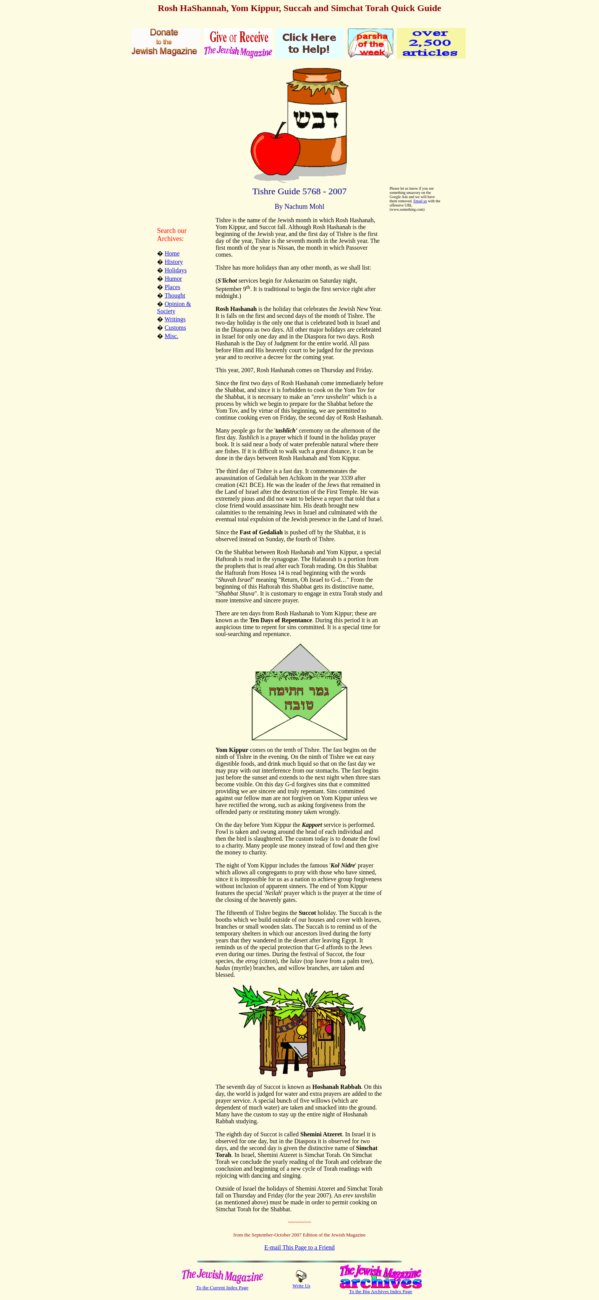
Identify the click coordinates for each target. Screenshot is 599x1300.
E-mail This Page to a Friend (299, 1247)
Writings (175, 319)
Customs (175, 327)
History (174, 262)
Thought (175, 295)
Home (172, 253)
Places (172, 287)
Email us (420, 201)
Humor (173, 278)
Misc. (171, 336)
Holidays (176, 270)
